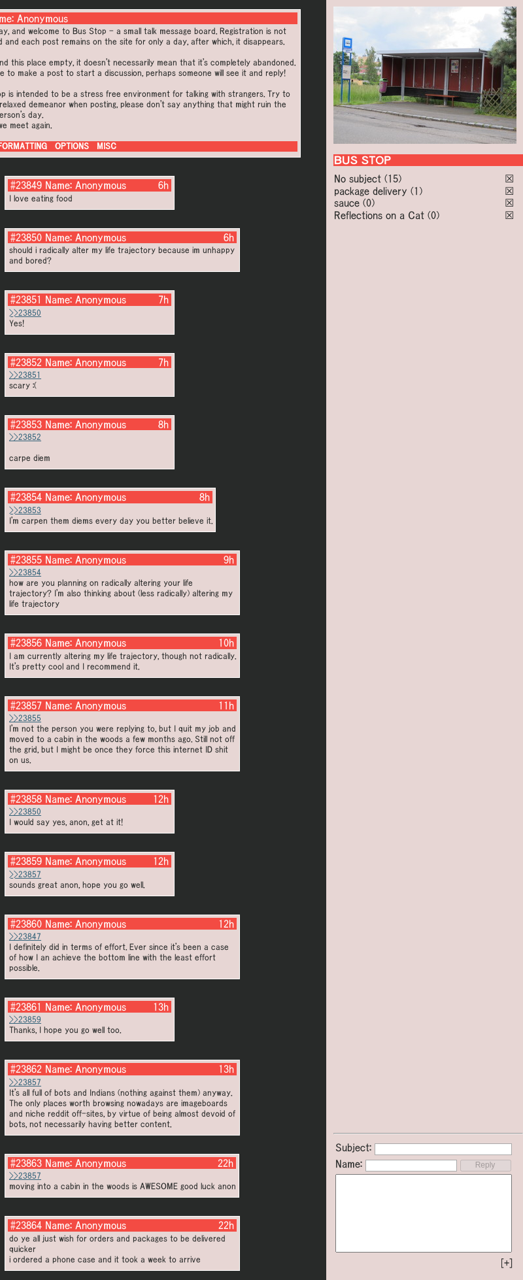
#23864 (26, 1225)
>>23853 (25, 510)
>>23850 (25, 313)
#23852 (26, 362)
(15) (392, 178)
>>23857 (25, 874)
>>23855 (25, 718)
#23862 (26, 1069)
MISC (106, 146)
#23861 (26, 1007)
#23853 (26, 424)
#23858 (26, 799)
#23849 (26, 185)
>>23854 (25, 572)
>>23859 (25, 1019)
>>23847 (25, 936)
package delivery (370, 191)
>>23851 (25, 375)
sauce (347, 202)
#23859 (26, 861)
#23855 (26, 559)
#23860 (26, 923)
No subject (359, 178)
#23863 (26, 1163)
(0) (369, 202)
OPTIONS (72, 146)
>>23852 (25, 437)
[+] (507, 1263)
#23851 (26, 299)
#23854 (26, 497)
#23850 (26, 237)
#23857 (26, 705)
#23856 (26, 642)
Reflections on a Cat (379, 215)
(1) (416, 191)
